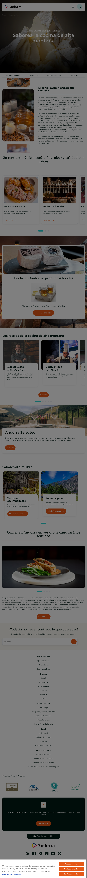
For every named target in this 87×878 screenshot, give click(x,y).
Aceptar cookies (71, 864)
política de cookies (11, 874)
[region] (43, 868)
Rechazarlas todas (71, 869)
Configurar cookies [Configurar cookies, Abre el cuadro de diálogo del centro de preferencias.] (71, 874)
